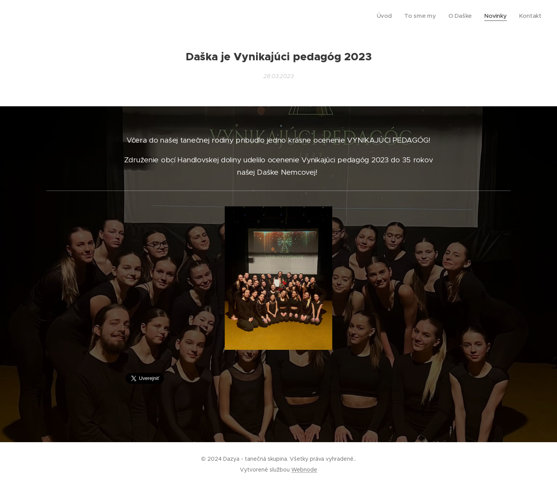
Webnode (304, 469)
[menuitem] (398, 16)
